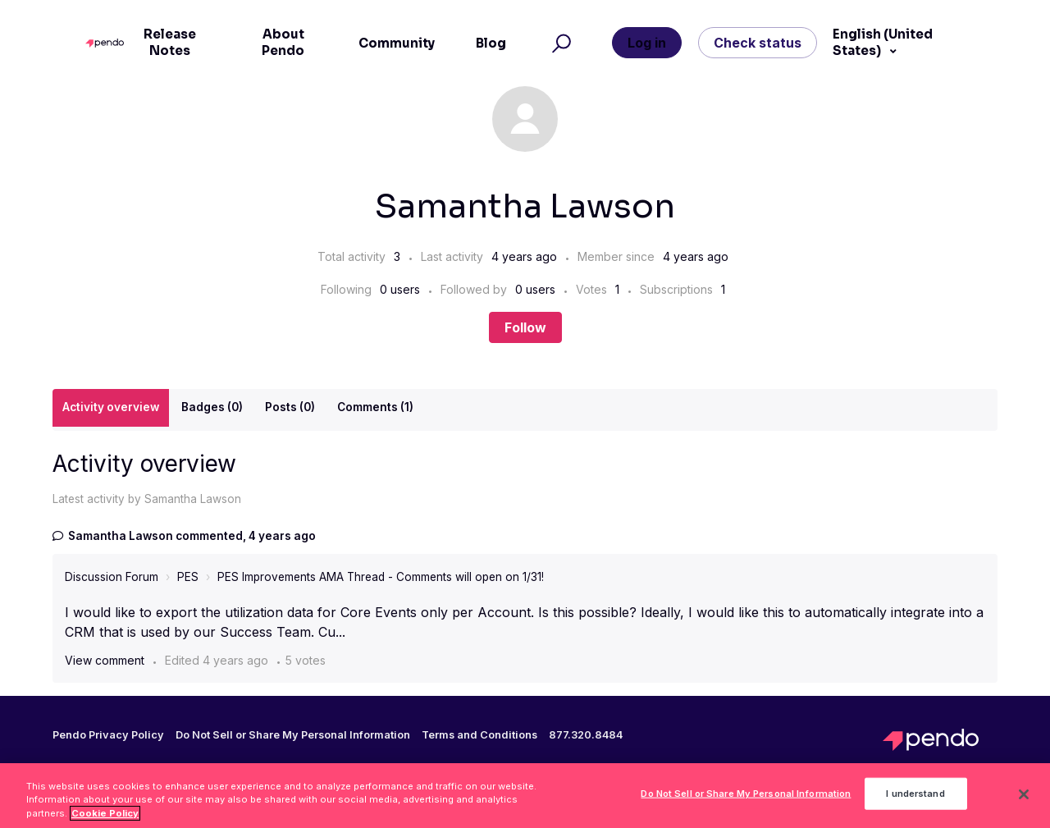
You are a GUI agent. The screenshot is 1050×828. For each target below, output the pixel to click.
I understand (915, 798)
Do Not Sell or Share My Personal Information (293, 735)
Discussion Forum (111, 576)
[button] (559, 43)
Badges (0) (212, 407)
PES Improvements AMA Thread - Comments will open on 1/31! (380, 576)
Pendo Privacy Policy (108, 735)
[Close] (1024, 799)
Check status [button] (757, 42)
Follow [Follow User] (525, 327)
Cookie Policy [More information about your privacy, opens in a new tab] (105, 818)
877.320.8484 (586, 735)
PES (188, 576)
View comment (104, 660)
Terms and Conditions (479, 735)
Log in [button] (647, 42)
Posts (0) (290, 407)
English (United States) (883, 42)
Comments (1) (375, 407)
